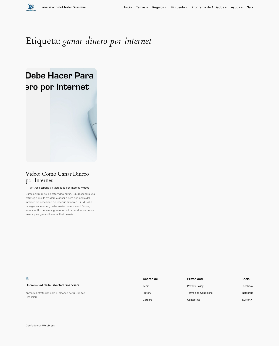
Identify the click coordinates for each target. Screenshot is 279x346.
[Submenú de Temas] (147, 7)
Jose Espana (41, 187)
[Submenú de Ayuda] (242, 7)
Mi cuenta (178, 7)
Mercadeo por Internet (67, 187)
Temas (141, 7)
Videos (85, 187)
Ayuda (235, 7)
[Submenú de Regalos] (165, 7)
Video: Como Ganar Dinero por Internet (57, 177)
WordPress (48, 325)
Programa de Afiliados (208, 7)
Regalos (158, 7)
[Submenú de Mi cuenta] (186, 7)
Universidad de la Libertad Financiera (63, 7)
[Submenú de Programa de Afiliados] (226, 7)
